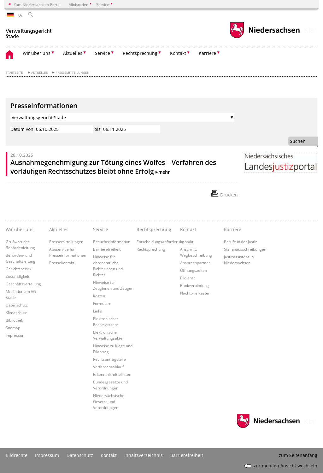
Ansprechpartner (195, 262)
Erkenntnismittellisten (112, 374)
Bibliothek (14, 320)
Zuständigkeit (17, 276)
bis (97, 129)
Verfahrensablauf (108, 366)
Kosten (99, 295)
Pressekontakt (61, 262)
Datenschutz (17, 304)
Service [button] (102, 53)
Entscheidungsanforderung (160, 241)
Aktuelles (39, 73)
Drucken (229, 195)
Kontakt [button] (178, 53)
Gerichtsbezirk (18, 268)
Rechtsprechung (151, 249)
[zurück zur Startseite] (29, 31)
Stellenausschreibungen (245, 249)
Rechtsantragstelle (109, 359)
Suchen (298, 141)
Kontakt (186, 241)
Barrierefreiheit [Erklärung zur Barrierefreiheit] (186, 455)
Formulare (102, 303)
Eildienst (187, 277)
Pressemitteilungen (73, 73)
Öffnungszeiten (193, 270)
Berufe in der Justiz (240, 241)
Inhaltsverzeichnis (143, 455)
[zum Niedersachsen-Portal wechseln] (265, 37)
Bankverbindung (194, 285)
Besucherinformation (111, 241)
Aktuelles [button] (72, 53)
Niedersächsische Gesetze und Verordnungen (108, 401)
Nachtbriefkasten (195, 292)
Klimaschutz (16, 312)
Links (97, 310)
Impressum (16, 335)
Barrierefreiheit (106, 249)
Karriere (232, 229)
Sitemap (13, 327)
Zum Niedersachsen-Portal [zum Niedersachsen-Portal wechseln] (37, 4)
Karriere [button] (207, 53)
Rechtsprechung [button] (140, 53)
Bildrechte (16, 455)
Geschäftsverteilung (23, 283)
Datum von (21, 129)
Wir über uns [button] (36, 53)
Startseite (14, 73)
